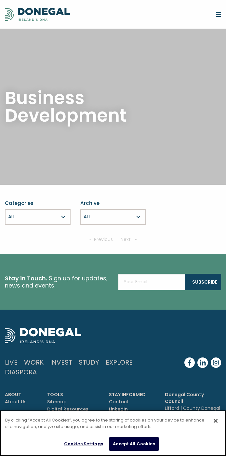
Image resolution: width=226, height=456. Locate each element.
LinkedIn (118, 409)
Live (11, 362)
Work (34, 362)
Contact (119, 401)
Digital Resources (67, 409)
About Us (16, 401)
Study (89, 362)
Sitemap (57, 401)
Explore (119, 362)
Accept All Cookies (134, 444)
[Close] (215, 421)
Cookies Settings (83, 444)
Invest (61, 362)
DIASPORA (21, 372)
